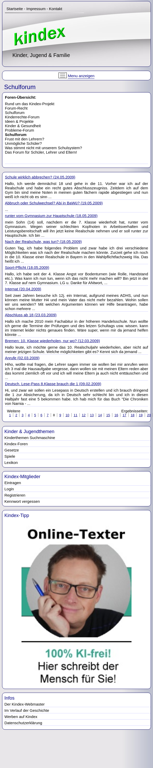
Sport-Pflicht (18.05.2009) (27, 267)
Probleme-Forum (19, 130)
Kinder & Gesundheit (23, 126)
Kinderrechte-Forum (22, 117)
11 (75, 415)
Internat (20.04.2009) (23, 289)
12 (83, 415)
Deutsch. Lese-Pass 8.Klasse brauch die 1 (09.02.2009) (53, 384)
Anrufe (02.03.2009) (22, 358)
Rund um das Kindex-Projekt (29, 104)
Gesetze (11, 450)
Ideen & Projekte (19, 121)
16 (116, 415)
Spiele (9, 456)
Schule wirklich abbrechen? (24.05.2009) (40, 177)
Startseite (14, 8)
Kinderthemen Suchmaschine (29, 437)
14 (100, 415)
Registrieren (14, 495)
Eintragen (12, 482)
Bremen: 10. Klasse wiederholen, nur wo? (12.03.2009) (52, 341)
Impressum (36, 8)
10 (67, 415)
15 (108, 415)
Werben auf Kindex (20, 716)
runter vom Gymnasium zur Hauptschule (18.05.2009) (51, 215)
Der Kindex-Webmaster (24, 704)
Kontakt (55, 8)
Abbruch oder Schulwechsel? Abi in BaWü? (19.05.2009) (54, 203)
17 (124, 415)
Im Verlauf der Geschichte (26, 710)
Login (9, 489)
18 (132, 415)
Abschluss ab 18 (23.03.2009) (30, 315)
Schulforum (15, 112)
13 (92, 415)
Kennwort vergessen (22, 501)
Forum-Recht (16, 108)
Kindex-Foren (16, 444)
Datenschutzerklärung (23, 723)
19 (140, 415)
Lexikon (11, 462)
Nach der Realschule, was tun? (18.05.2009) (43, 241)
